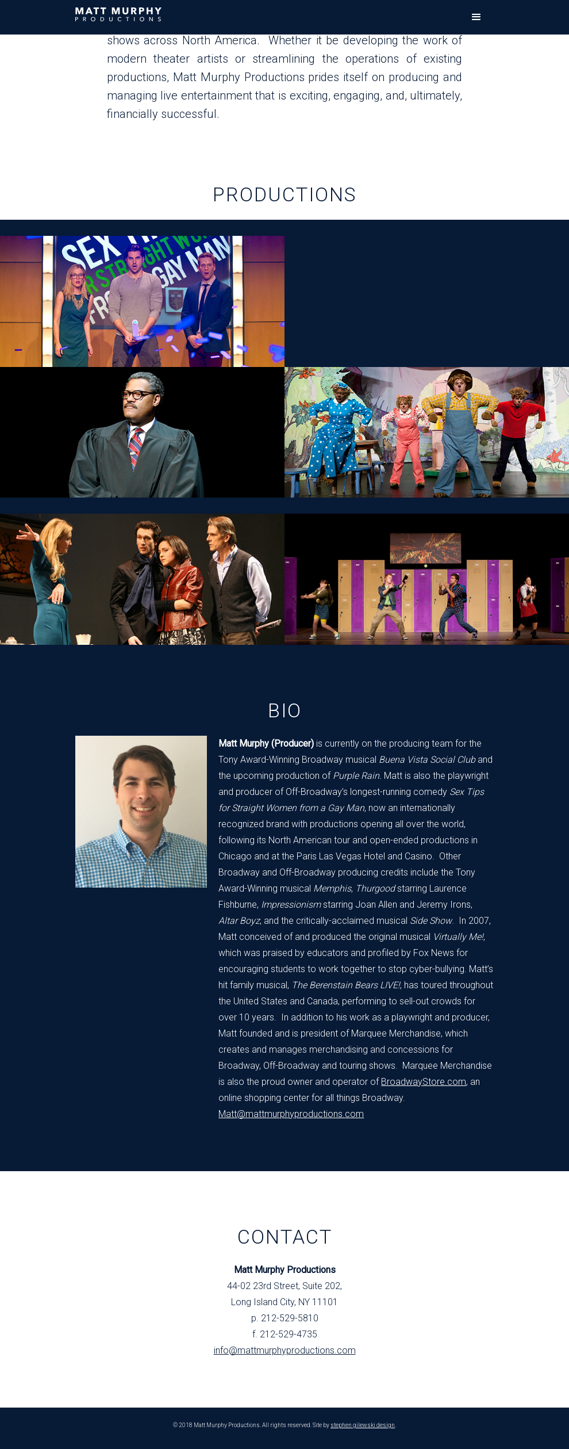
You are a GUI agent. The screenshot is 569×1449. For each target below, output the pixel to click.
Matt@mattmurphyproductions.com (291, 1113)
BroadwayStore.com (423, 1081)
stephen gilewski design (362, 1425)
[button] (476, 17)
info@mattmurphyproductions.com (285, 1350)
